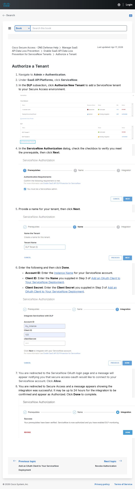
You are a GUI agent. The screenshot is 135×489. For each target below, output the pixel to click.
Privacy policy (102, 484)
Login (129, 4)
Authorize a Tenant (66, 54)
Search (9, 15)
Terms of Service (123, 484)
